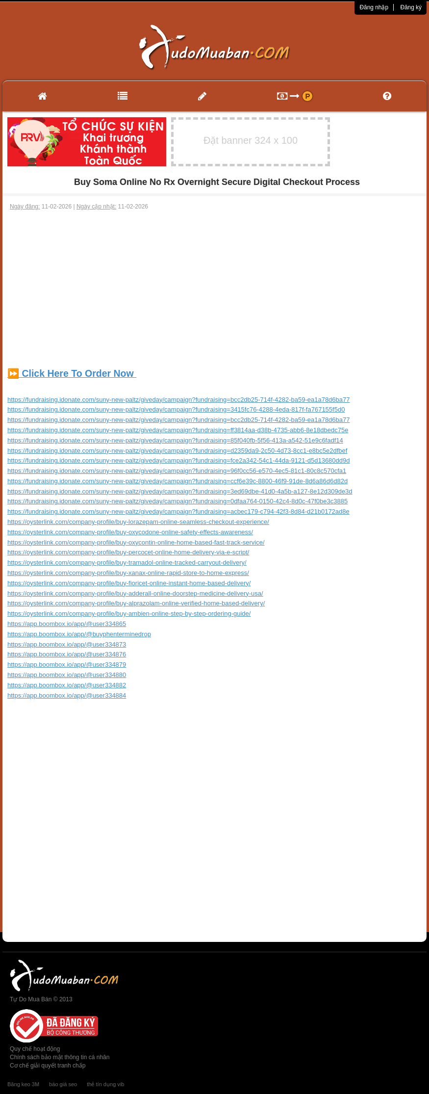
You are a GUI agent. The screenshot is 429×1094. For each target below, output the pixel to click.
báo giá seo (63, 1084)
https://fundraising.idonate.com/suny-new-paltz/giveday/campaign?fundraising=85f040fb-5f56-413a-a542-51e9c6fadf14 (175, 440)
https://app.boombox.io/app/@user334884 (66, 695)
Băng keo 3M (23, 1084)
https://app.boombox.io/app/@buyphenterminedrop (79, 634)
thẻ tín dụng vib (105, 1084)
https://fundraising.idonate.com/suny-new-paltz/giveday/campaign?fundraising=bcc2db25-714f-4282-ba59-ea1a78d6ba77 (178, 399)
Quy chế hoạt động (35, 1048)
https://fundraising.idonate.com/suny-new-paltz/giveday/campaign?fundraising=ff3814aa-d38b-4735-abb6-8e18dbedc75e (177, 430)
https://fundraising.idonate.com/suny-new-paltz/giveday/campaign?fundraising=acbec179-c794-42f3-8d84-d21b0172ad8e (178, 511)
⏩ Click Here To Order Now (71, 373)
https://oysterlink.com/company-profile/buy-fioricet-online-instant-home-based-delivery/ (129, 583)
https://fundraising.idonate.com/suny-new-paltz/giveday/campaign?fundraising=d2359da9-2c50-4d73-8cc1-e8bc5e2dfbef (177, 450)
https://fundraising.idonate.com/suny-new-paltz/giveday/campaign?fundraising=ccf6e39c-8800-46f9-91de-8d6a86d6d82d (177, 481)
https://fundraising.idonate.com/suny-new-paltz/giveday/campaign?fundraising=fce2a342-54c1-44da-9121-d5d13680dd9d (178, 460)
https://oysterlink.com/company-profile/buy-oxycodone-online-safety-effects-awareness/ (130, 532)
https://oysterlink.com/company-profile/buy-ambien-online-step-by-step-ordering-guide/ (129, 613)
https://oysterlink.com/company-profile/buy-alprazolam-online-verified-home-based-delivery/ (136, 603)
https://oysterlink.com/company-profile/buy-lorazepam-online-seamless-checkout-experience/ (138, 521)
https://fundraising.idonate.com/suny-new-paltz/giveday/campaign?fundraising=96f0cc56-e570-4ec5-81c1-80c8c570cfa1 (176, 470)
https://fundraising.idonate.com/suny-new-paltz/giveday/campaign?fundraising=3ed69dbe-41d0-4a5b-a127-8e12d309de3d (180, 491)
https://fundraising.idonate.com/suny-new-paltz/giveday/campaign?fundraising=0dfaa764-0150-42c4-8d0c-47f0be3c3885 (177, 501)
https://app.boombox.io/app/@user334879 (66, 664)
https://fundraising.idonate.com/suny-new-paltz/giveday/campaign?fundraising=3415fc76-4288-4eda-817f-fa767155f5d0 (176, 409)
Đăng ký (411, 7)
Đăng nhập (373, 7)
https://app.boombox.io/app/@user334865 (66, 623)
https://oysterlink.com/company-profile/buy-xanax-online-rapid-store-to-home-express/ (128, 572)
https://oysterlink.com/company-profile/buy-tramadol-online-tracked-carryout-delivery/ (127, 562)
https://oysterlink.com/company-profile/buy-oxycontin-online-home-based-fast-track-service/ (136, 542)
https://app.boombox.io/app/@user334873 (66, 644)
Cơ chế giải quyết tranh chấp (47, 1065)
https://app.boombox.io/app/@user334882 (66, 685)
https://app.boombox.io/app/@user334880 (66, 674)
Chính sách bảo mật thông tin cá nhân (59, 1057)
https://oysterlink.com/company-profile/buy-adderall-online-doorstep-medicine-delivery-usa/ (135, 593)
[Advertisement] (214, 284)
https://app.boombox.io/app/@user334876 (66, 654)
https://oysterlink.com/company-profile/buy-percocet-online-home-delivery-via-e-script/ (128, 552)
